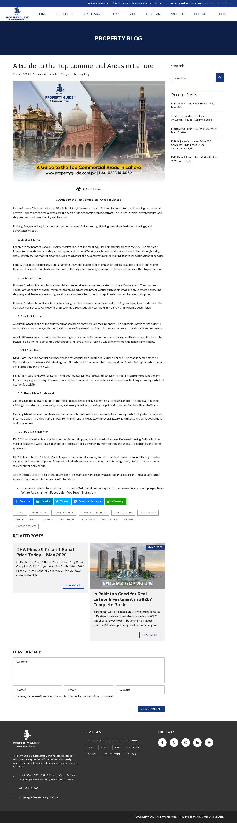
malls (33, 519)
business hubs (39, 512)
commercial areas (64, 512)
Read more (73, 585)
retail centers (109, 519)
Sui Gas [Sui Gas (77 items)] (132, 754)
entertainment (148, 512)
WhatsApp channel (34, 492)
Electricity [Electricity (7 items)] (115, 740)
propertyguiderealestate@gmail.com (189, 3)
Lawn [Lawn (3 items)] (91, 747)
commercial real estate (94, 512)
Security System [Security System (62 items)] (112, 754)
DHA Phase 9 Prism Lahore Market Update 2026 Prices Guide (194, 159)
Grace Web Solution (212, 816)
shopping (129, 519)
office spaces (67, 519)
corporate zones (123, 512)
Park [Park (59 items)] (117, 747)
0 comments (39, 74)
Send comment (151, 709)
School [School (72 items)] (92, 754)
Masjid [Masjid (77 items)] (104, 747)
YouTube (73, 492)
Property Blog (81, 74)
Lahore (19, 519)
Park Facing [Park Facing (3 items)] (132, 747)
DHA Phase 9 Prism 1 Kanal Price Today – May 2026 (45, 552)
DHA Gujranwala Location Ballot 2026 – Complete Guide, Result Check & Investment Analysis (192, 145)
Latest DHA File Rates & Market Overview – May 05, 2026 (194, 130)
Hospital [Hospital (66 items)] (132, 740)
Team (60, 488)
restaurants (88, 519)
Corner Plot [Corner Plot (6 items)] (95, 740)
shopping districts (25, 526)
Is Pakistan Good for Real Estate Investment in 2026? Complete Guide (122, 599)
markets (48, 519)
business (20, 512)
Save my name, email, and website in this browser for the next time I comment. (65, 696)
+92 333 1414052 (96, 3)
